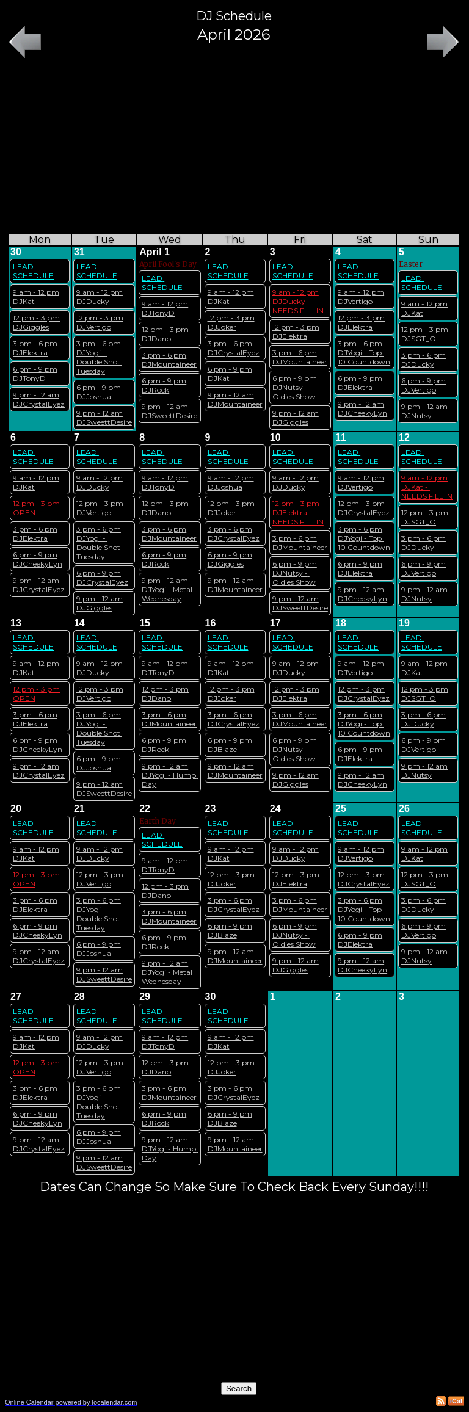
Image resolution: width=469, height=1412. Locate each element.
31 (79, 252)
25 (340, 808)
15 (144, 623)
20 (15, 808)
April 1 (154, 252)
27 (15, 996)
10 (275, 437)
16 (210, 623)
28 (79, 996)
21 (79, 808)
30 (15, 252)
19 (404, 623)
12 (404, 437)
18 (340, 623)
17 (275, 623)
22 (144, 808)
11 (340, 437)
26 (404, 808)
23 (210, 808)
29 (144, 996)
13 (15, 623)
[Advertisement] (234, 147)
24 (275, 808)
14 (79, 623)
